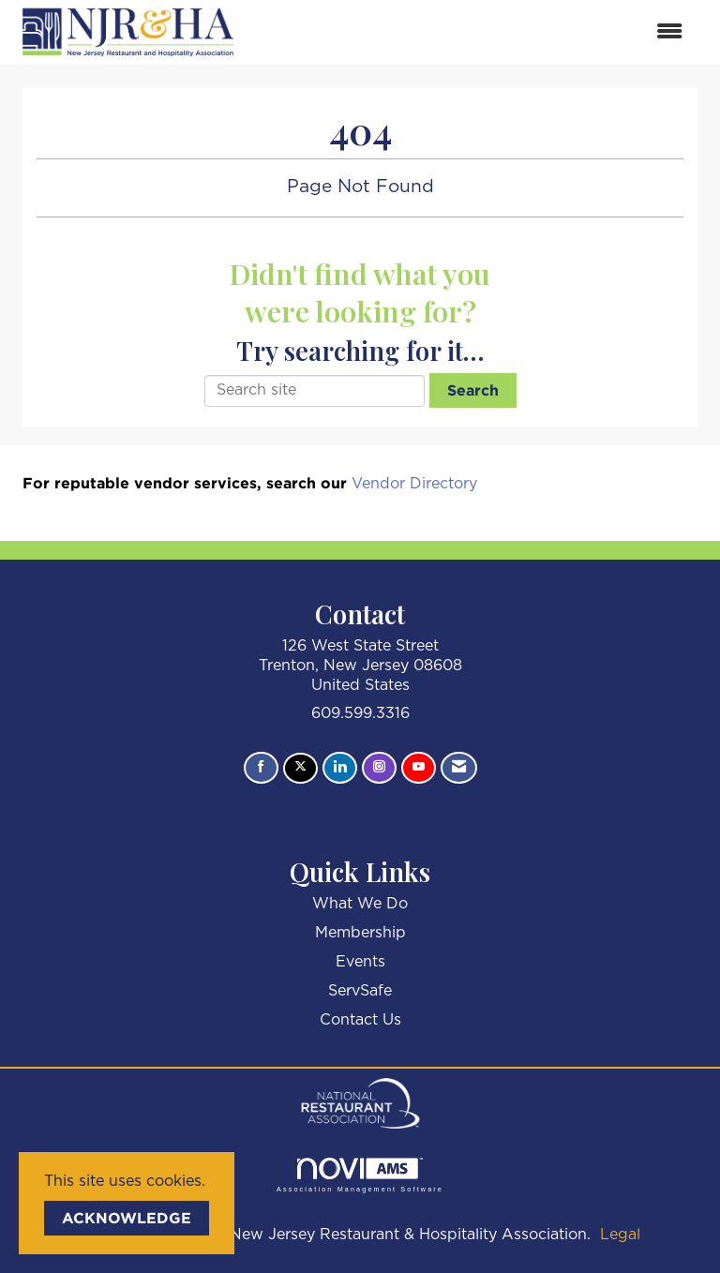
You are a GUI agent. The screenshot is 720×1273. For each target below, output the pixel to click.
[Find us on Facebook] (261, 768)
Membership (360, 932)
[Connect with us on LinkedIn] (339, 768)
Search (473, 390)
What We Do (360, 903)
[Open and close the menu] (471, 32)
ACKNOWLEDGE (126, 1217)
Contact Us (360, 1019)
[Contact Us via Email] (459, 768)
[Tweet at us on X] (300, 768)
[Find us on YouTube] (418, 768)
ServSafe (360, 990)
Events (360, 961)
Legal (620, 1234)
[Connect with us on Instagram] (379, 768)
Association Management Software (360, 1175)
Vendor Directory (414, 483)
